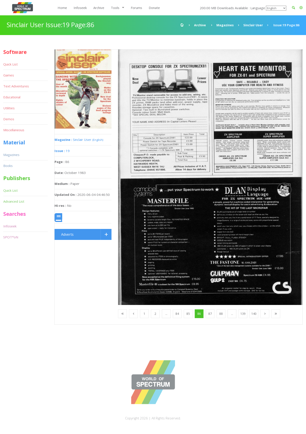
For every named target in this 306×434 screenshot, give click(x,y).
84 (177, 314)
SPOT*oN (10, 237)
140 (253, 314)
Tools (115, 7)
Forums (136, 7)
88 (221, 314)
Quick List (10, 64)
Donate (154, 7)
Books (8, 165)
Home (62, 7)
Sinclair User (253, 25)
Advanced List (13, 201)
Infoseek (80, 7)
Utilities (9, 108)
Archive (98, 7)
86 (199, 314)
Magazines (225, 25)
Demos (8, 119)
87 (210, 314)
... (166, 314)
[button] (301, 7)
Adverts (67, 234)
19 (62, 151)
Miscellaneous (13, 130)
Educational (11, 97)
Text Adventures (16, 86)
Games (8, 75)
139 (243, 314)
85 (188, 314)
